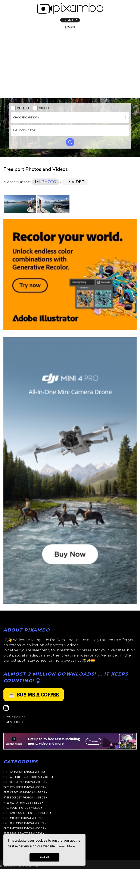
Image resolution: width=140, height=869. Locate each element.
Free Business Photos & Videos (25, 782)
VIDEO (41, 108)
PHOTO (20, 108)
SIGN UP (70, 20)
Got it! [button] (44, 857)
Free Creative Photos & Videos (25, 792)
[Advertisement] (70, 66)
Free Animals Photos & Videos (24, 772)
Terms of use (13, 722)
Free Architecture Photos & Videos (28, 777)
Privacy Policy (14, 717)
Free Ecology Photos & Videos (25, 797)
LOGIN (70, 27)
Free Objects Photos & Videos (24, 823)
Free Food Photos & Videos (22, 808)
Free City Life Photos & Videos (24, 787)
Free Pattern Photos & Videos (24, 828)
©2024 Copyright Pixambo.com (20, 866)
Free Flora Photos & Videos (23, 802)
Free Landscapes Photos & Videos (27, 813)
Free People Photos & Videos (23, 833)
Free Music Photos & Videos (23, 818)
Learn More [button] (66, 846)
